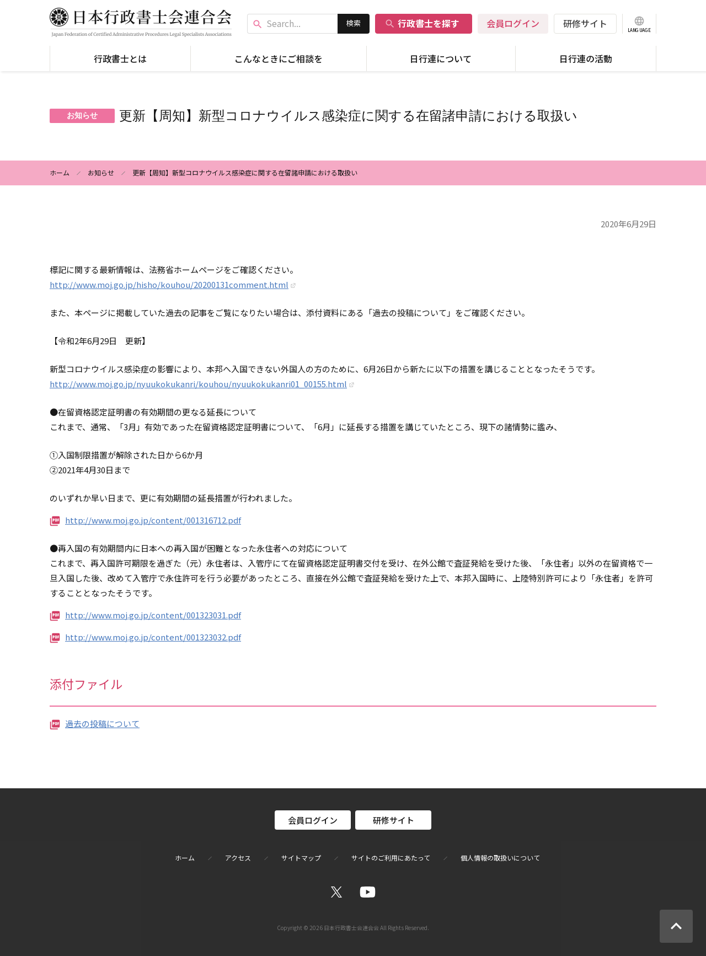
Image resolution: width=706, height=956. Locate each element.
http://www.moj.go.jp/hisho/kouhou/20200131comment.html (169, 284)
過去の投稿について (102, 723)
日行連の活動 (585, 58)
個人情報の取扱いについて (500, 857)
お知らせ (101, 172)
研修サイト (585, 23)
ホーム (59, 172)
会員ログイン (512, 23)
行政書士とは (120, 58)
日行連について (441, 58)
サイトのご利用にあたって (390, 857)
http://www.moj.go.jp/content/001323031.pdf (153, 615)
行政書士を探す (421, 23)
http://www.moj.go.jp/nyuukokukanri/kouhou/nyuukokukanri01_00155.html (198, 383)
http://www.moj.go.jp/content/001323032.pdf (153, 637)
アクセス (238, 857)
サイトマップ (301, 857)
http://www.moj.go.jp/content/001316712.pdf (153, 520)
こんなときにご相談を (278, 58)
